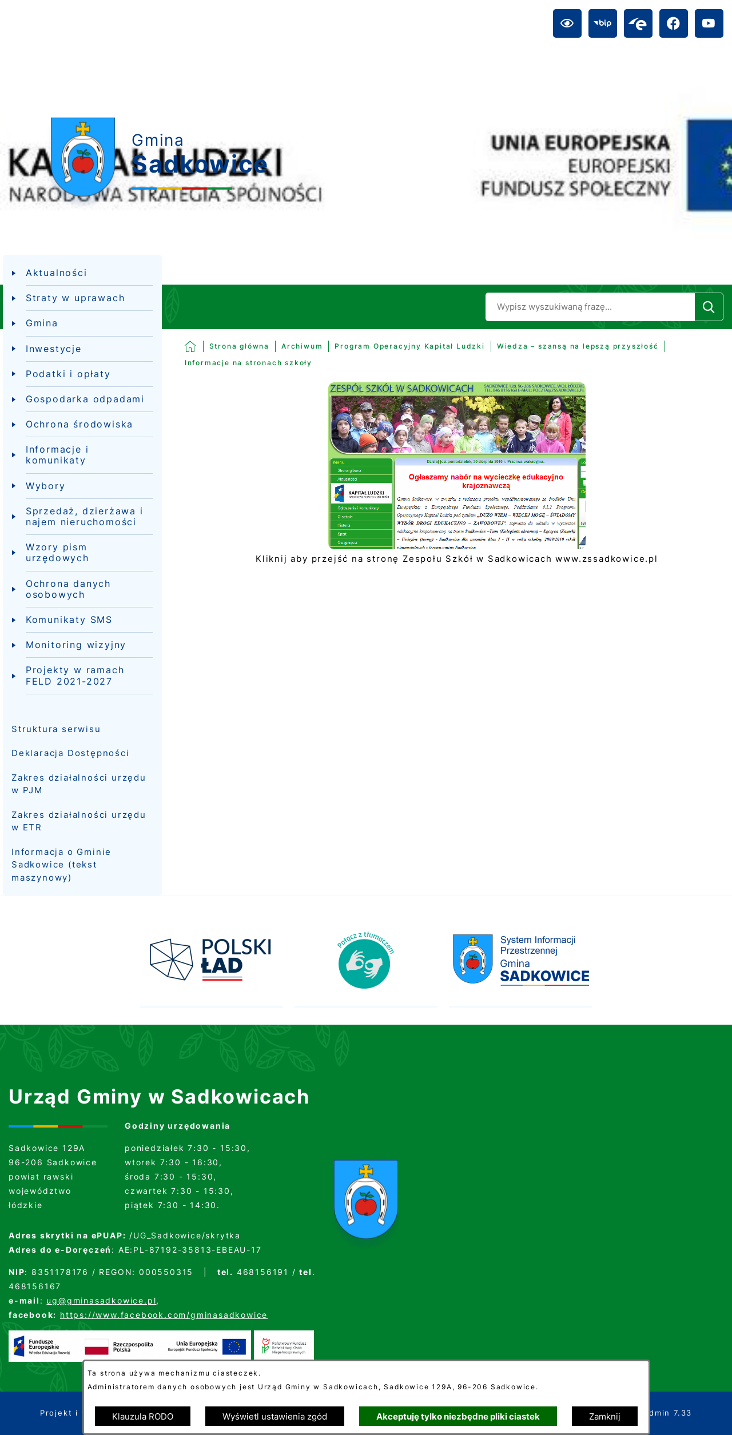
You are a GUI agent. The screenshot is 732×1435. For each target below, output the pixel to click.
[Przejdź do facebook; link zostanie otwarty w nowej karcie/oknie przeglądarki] (673, 23)
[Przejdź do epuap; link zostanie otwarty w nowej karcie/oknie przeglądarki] (638, 23)
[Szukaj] (708, 307)
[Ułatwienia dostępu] (567, 23)
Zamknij (604, 1416)
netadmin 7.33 (660, 1412)
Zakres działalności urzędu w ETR (78, 821)
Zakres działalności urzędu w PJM (78, 784)
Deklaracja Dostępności (70, 753)
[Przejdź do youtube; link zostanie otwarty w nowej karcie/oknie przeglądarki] (709, 23)
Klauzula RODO (142, 1416)
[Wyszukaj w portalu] (590, 307)
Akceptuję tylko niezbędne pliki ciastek (458, 1416)
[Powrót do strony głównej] (227, 346)
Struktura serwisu (56, 729)
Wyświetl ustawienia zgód (274, 1416)
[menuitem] (82, 273)
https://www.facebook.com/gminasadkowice (164, 1315)
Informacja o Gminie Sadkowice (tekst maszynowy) (61, 864)
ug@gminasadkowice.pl (101, 1300)
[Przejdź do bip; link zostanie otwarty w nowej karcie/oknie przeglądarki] (602, 23)
